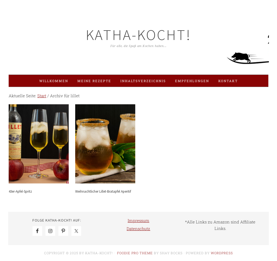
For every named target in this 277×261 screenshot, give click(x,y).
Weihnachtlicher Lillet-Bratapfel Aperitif (103, 191)
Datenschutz (138, 228)
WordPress (222, 253)
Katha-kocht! (138, 34)
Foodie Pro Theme (135, 253)
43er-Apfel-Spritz (20, 191)
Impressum (138, 220)
